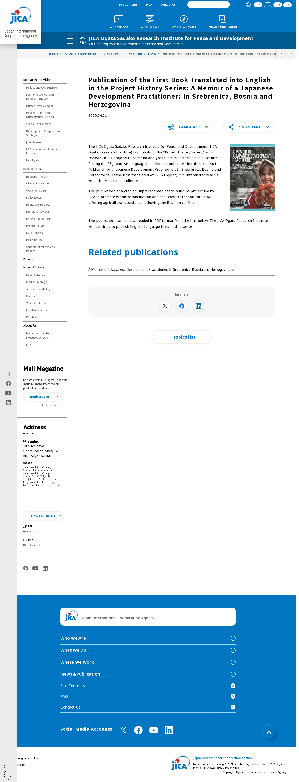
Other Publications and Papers (40, 249)
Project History (35, 226)
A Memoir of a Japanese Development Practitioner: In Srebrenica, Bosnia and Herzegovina (162, 269)
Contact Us (168, 5)
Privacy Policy (17, 765)
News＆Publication (80, 674)
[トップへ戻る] (269, 732)
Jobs (29, 344)
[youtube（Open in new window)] (8, 393)
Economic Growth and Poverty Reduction (40, 97)
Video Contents (36, 303)
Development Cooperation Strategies (43, 133)
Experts (29, 259)
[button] (43, 397)
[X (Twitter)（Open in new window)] (8, 374)
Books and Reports (38, 205)
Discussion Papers (38, 183)
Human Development (39, 106)
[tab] (248, 4)
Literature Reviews (38, 211)
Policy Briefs (34, 240)
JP (258, 4)
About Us (30, 325)
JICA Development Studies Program (42, 151)
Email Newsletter (36, 310)
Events (30, 296)
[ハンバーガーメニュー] (70, 40)
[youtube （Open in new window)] (153, 730)
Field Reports (34, 233)
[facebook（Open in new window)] (8, 383)
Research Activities (37, 79)
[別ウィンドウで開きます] (165, 306)
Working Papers (36, 190)
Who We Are (73, 638)
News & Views (33, 267)
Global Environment (38, 124)
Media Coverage (36, 282)
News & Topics (35, 275)
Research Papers (37, 176)
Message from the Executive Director (38, 335)
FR (277, 4)
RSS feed (32, 317)
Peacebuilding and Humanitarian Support (40, 115)
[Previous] (282, 54)
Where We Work (77, 662)
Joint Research (35, 142)
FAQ (149, 5)
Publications (32, 168)
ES (288, 4)
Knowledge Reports (38, 219)
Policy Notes (34, 197)
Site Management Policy (23, 758)
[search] (208, 4)
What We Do (73, 650)
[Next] (290, 54)
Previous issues (51, 405)
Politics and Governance (41, 87)
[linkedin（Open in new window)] (8, 402)
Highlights (32, 160)
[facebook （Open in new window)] (138, 730)
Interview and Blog (38, 289)
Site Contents (128, 5)
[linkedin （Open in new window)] (169, 730)
